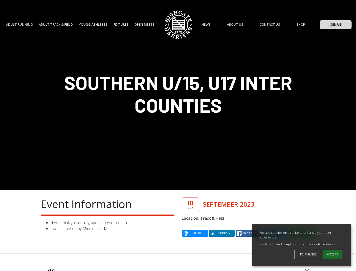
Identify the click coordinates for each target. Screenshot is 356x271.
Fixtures (121, 24)
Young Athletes (93, 24)
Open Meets (144, 24)
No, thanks (308, 254)
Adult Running (19, 24)
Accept (332, 254)
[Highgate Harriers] (178, 24)
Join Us (336, 24)
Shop (300, 24)
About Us (235, 24)
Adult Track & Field (56, 24)
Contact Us (270, 24)
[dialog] (301, 245)
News (206, 24)
